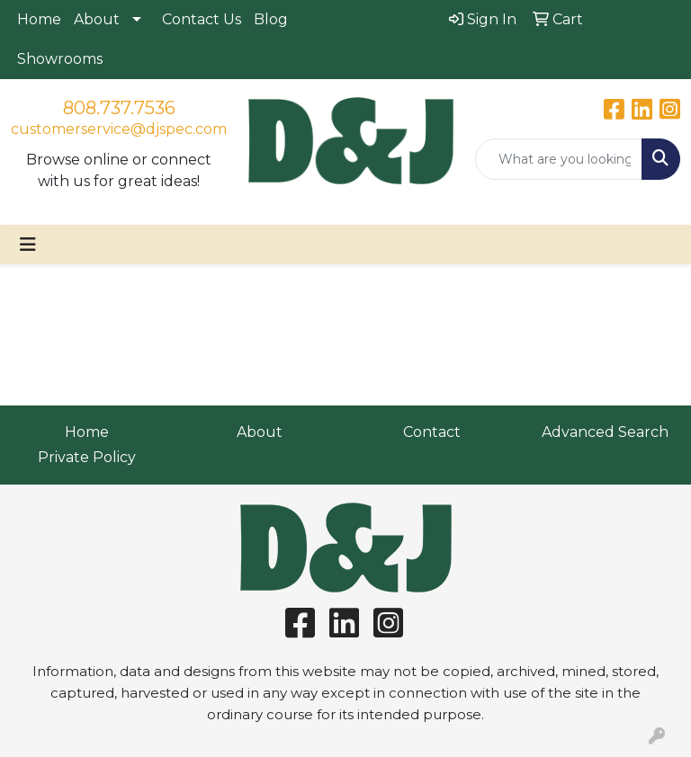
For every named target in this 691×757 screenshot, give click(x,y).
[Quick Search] (558, 159)
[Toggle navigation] (28, 244)
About (97, 19)
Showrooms (60, 58)
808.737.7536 (119, 108)
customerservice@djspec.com (119, 129)
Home (39, 19)
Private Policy (87, 457)
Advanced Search (605, 432)
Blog (271, 19)
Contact (432, 432)
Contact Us (201, 19)
